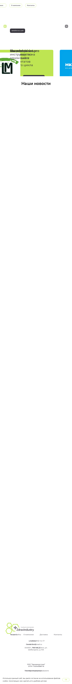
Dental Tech (31, 644)
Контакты (58, 635)
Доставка (44, 635)
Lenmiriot (32, 641)
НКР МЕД (36, 648)
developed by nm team (33, 671)
